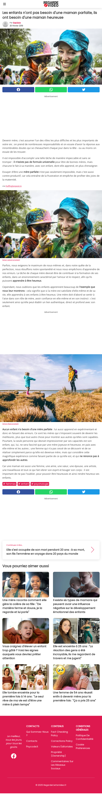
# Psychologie (39, 483)
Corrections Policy (62, 741)
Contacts (31, 741)
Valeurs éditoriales (62, 746)
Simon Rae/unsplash (10, 424)
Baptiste (17, 22)
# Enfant (23, 483)
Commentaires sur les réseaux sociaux (62, 765)
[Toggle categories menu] (4, 4)
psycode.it (32, 746)
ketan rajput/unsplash (11, 260)
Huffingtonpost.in (14, 186)
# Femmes (9, 483)
